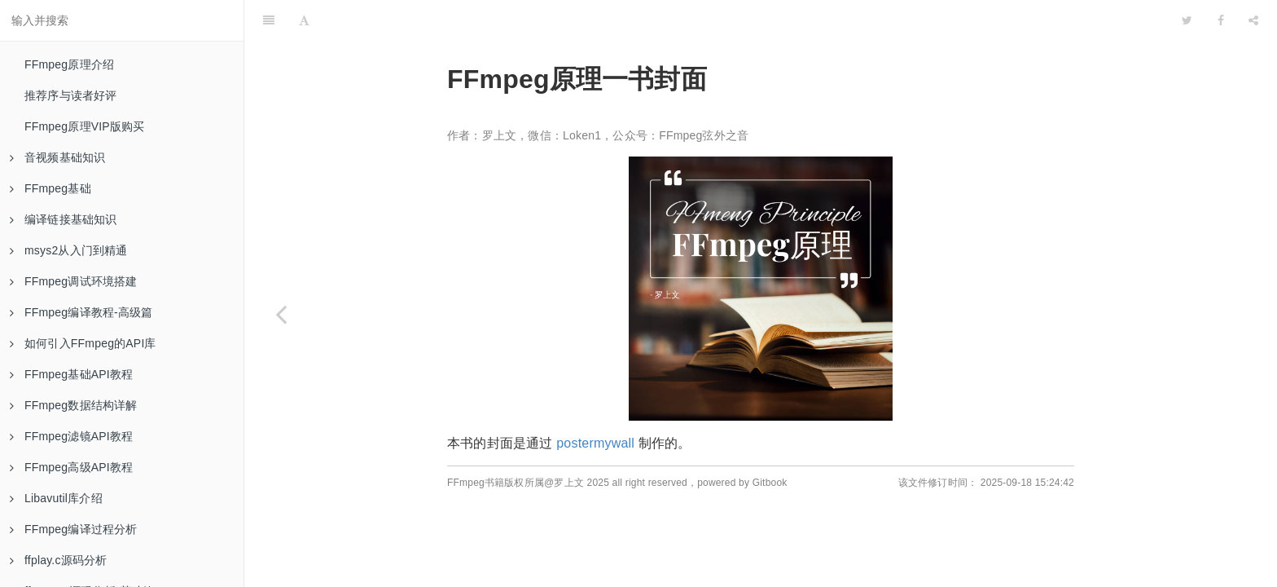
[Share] (1253, 20)
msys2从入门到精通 (69, 250)
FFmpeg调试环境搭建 (74, 281)
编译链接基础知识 (63, 219)
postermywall (595, 443)
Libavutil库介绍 (56, 498)
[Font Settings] (304, 20)
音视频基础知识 (57, 157)
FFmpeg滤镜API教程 (71, 436)
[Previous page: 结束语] (281, 314)
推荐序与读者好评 (70, 95)
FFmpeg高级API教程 (71, 467)
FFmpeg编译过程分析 (74, 529)
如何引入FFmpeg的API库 (83, 343)
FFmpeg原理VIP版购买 (84, 126)
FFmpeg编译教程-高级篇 (81, 312)
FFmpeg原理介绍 (69, 64)
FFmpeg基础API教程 (71, 374)
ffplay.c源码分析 (58, 560)
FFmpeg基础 (50, 188)
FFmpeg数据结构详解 (74, 405)
